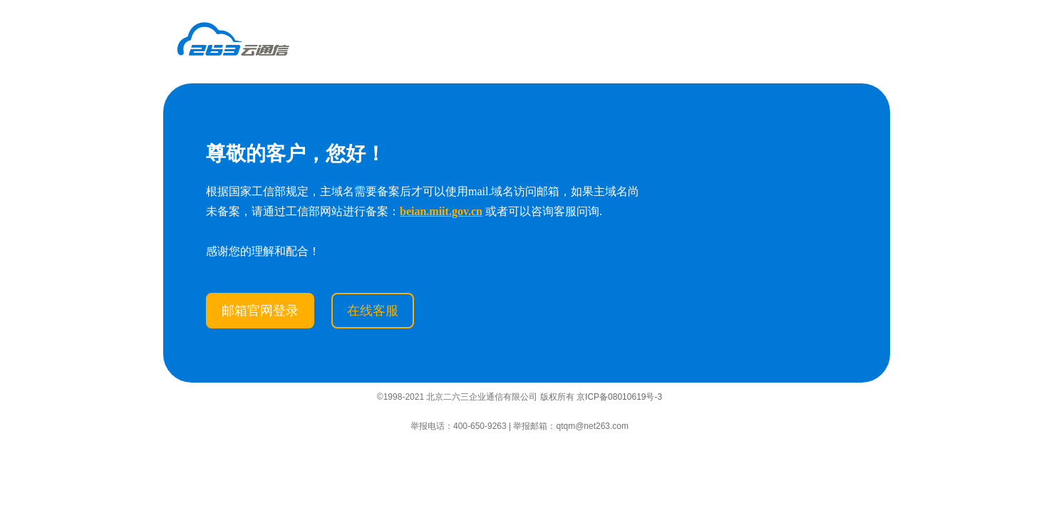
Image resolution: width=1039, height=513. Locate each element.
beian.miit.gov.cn (441, 211)
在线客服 (372, 311)
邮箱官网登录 (260, 311)
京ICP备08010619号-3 (619, 397)
